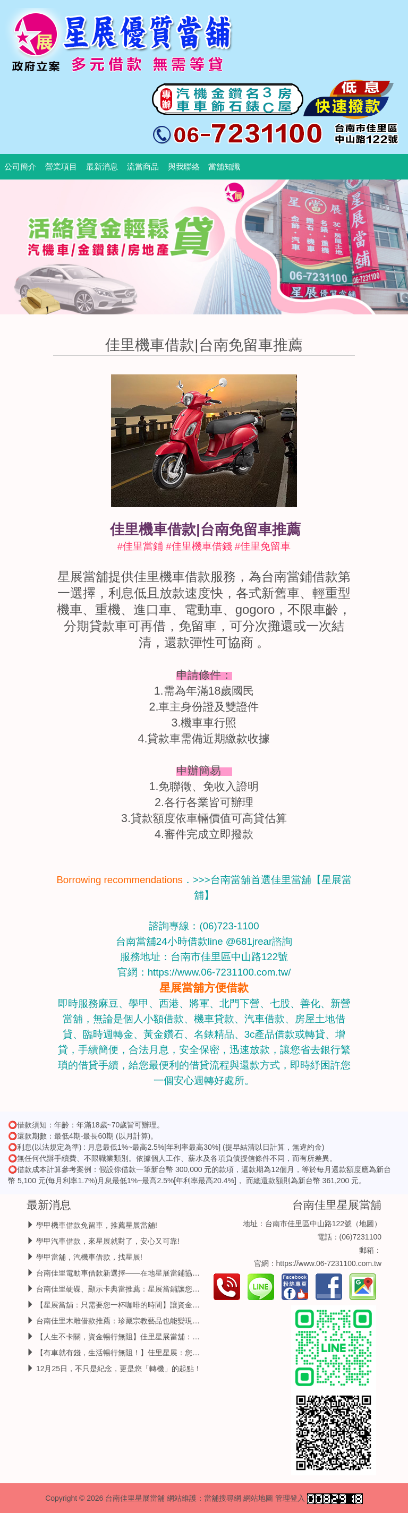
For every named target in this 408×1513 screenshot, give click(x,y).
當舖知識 (224, 167)
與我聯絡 (184, 167)
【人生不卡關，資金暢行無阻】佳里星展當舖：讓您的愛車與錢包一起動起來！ (166, 1336)
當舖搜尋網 (222, 1498)
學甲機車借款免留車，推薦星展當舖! (96, 1225)
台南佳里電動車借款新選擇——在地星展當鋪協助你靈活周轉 (136, 1273)
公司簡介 (20, 167)
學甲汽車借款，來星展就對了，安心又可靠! (108, 1241)
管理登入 (290, 1498)
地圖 (366, 1223)
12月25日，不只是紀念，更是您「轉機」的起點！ (118, 1368)
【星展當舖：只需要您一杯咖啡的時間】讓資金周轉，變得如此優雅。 (151, 1305)
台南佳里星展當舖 (336, 1205)
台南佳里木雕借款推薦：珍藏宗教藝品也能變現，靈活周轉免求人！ (147, 1321)
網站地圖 (258, 1498)
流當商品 (143, 167)
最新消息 (102, 167)
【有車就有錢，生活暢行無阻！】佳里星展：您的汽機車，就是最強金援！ (159, 1352)
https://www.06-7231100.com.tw (328, 1263)
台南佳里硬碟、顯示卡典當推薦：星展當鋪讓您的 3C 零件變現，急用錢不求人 (165, 1289)
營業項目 (61, 167)
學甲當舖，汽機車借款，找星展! (89, 1257)
